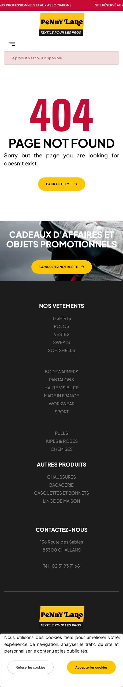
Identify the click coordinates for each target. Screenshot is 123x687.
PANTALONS (61, 379)
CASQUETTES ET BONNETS (61, 493)
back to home (58, 184)
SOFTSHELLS (61, 350)
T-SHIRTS (61, 318)
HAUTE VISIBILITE (61, 387)
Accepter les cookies (91, 667)
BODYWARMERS (61, 371)
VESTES (61, 334)
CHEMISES (62, 449)
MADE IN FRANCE (61, 395)
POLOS (61, 326)
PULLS (61, 433)
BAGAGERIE (61, 485)
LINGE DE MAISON (61, 501)
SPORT (62, 411)
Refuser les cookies (30, 667)
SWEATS (61, 342)
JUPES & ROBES (62, 441)
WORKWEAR (61, 403)
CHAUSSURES (61, 477)
